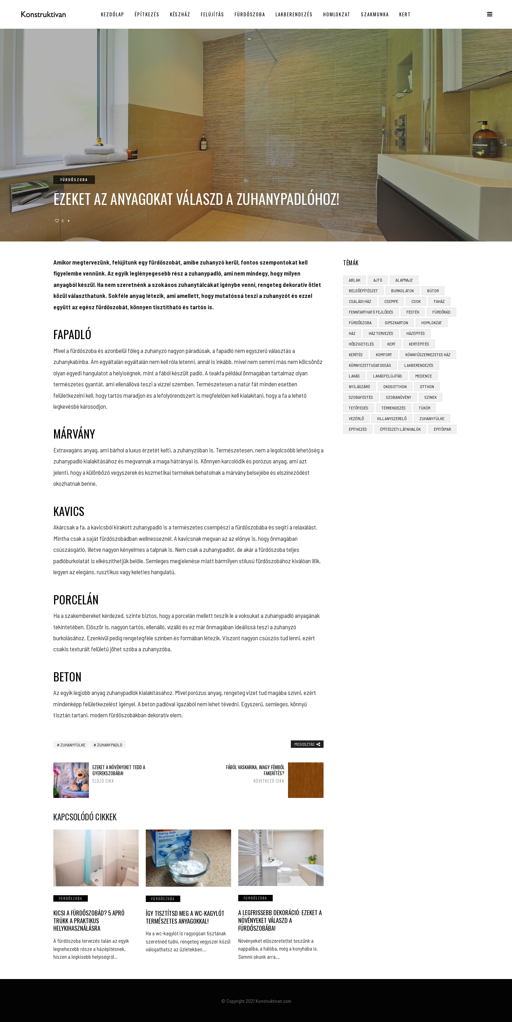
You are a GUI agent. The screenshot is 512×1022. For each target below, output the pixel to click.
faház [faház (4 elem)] (439, 301)
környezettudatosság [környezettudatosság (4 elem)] (370, 365)
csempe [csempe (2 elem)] (391, 301)
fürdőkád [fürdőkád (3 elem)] (441, 311)
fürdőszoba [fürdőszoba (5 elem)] (360, 322)
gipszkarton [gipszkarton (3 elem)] (396, 322)
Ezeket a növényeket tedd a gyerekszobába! (126, 773)
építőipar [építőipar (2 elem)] (442, 428)
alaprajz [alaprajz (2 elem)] (404, 279)
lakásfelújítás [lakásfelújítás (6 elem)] (387, 375)
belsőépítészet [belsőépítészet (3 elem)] (363, 290)
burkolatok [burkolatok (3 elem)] (402, 290)
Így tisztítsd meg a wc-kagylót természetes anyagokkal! (184, 917)
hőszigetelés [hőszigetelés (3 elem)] (361, 343)
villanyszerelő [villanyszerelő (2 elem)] (391, 418)
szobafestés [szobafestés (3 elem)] (361, 397)
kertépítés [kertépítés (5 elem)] (419, 343)
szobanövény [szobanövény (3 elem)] (398, 397)
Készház (180, 14)
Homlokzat (337, 14)
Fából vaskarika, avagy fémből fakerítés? (249, 773)
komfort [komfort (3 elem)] (384, 354)
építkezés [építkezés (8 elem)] (358, 428)
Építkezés (147, 14)
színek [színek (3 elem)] (431, 397)
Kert (405, 14)
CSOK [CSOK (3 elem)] (416, 301)
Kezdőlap (112, 14)
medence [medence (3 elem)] (423, 375)
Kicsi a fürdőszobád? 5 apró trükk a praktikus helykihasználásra (88, 920)
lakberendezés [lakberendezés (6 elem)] (418, 365)
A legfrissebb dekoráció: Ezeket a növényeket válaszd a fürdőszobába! (278, 919)
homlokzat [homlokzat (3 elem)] (431, 322)
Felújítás (212, 14)
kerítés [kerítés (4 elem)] (356, 354)
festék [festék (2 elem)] (412, 311)
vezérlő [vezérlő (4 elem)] (356, 418)
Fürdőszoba (250, 14)
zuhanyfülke (72, 744)
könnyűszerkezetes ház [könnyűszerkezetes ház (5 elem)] (427, 354)
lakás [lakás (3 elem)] (354, 375)
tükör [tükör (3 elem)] (424, 407)
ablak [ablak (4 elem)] (354, 279)
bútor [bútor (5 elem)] (433, 290)
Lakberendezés (294, 14)
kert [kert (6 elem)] (391, 343)
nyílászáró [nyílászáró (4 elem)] (359, 386)
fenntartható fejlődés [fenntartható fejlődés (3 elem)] (371, 311)
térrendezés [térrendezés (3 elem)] (394, 407)
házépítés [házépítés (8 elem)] (415, 333)
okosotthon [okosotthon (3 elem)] (395, 386)
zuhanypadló (109, 744)
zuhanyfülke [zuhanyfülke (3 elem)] (432, 418)
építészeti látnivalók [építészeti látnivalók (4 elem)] (400, 428)
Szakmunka (375, 14)
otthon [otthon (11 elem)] (427, 386)
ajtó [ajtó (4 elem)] (377, 279)
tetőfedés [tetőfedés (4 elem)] (358, 407)
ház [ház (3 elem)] (352, 333)
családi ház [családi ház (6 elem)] (360, 301)
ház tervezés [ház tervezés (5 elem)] (381, 333)
